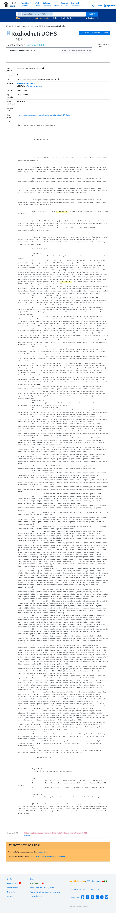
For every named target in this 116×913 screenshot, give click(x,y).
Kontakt (10, 896)
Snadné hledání (93, 18)
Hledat (92, 14)
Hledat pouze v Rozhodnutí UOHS (76, 51)
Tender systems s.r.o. (34, 86)
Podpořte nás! (37, 883)
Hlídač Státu (10, 26)
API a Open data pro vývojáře (42, 888)
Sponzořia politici (65, 4)
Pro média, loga (36, 896)
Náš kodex (11, 892)
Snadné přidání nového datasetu (94, 33)
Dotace (56, 6)
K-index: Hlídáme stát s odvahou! (83, 889)
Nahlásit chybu (77, 881)
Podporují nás (14, 883)
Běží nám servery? (97, 881)
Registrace (109, 5)
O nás (9, 879)
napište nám (41, 852)
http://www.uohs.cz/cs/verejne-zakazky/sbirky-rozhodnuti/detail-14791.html (43, 115)
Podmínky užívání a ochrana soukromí (45, 892)
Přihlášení (97, 5)
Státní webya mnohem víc (76, 4)
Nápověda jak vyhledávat (63, 18)
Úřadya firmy (37, 4)
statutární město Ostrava (26, 84)
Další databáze (22, 26)
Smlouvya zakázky (47, 4)
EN (99, 889)
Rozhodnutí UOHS (36, 26)
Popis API (27, 835)
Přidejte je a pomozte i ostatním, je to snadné (47, 856)
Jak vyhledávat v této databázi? (102, 45)
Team (32, 879)
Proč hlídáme (12, 888)
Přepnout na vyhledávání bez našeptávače (34, 18)
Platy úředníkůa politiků (27, 4)
